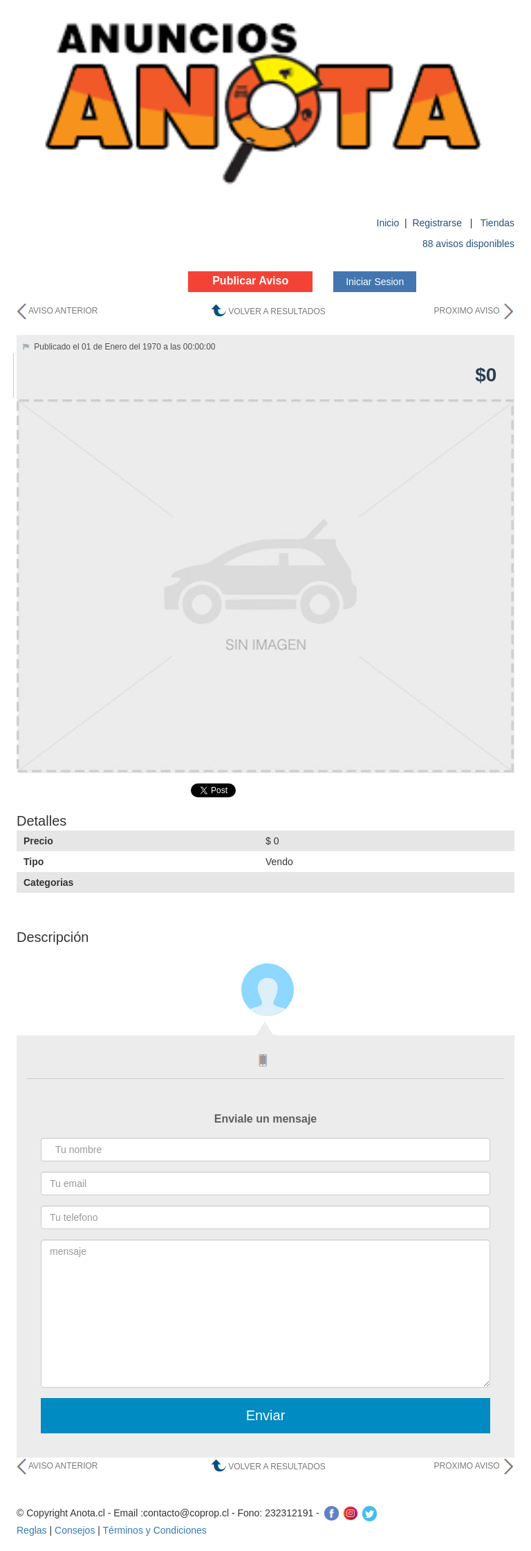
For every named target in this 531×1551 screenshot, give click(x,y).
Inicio (388, 222)
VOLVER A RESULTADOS (277, 311)
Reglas (32, 1530)
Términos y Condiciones (155, 1530)
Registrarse (438, 222)
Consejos (75, 1530)
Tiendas (497, 222)
